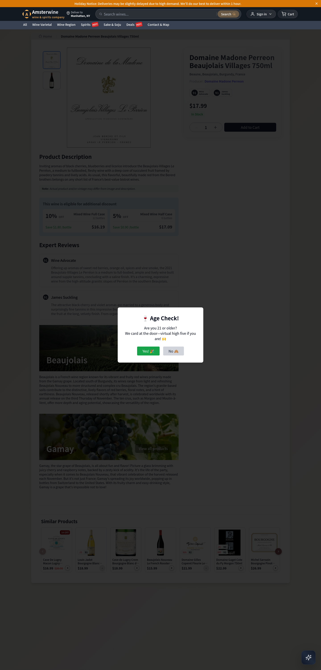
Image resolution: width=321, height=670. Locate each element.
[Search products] (159, 14)
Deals (134, 24)
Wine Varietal (42, 24)
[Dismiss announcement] (316, 3)
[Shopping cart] (288, 14)
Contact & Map (158, 24)
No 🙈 (174, 351)
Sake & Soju (112, 24)
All (25, 24)
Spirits (89, 24)
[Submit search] (228, 14)
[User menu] (261, 14)
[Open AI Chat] (308, 657)
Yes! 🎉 (148, 351)
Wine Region (66, 24)
